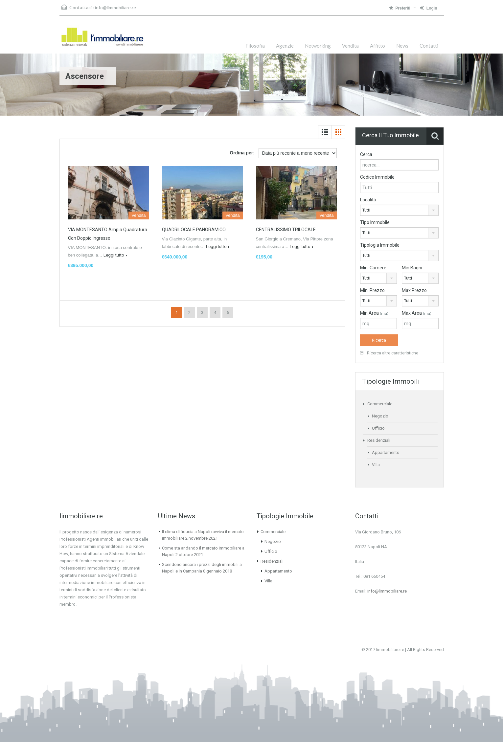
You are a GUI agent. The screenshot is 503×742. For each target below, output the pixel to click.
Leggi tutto (115, 255)
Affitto (377, 46)
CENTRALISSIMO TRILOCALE (286, 229)
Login (428, 8)
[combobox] (399, 210)
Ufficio (378, 428)
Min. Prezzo (372, 290)
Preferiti (399, 8)
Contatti (429, 46)
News (402, 46)
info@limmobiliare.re (115, 7)
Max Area (416, 313)
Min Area (374, 313)
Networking (318, 46)
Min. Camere (373, 267)
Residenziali (378, 440)
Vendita (350, 46)
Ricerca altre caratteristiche (389, 352)
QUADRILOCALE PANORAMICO (194, 229)
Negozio (380, 416)
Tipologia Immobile (380, 245)
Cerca (366, 154)
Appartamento (386, 452)
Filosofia (255, 46)
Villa (376, 464)
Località (368, 199)
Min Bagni (412, 267)
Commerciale (379, 403)
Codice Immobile (377, 177)
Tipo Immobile (375, 222)
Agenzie (285, 46)
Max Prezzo (414, 290)
